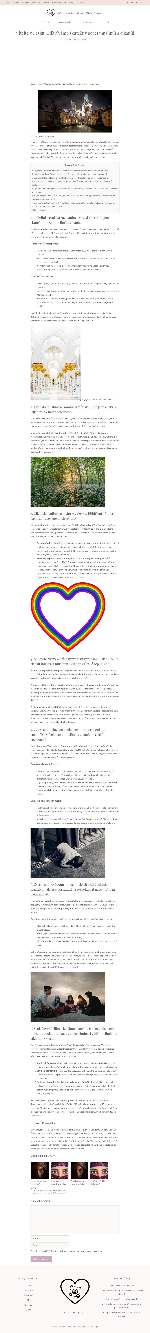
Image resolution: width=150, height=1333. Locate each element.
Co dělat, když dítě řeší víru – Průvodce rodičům (50, 1190)
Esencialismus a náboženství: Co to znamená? (49, 1193)
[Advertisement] (75, 58)
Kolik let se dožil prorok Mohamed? (122, 1299)
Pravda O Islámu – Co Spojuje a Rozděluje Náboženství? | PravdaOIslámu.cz (36, 3)
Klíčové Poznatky (39, 210)
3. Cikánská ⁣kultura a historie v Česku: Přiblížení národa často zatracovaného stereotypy (70, 178)
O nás (106, 22)
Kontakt (79, 3)
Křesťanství (68, 22)
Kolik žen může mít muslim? (122, 1285)
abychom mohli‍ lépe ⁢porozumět (54, 904)
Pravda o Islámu (80, 40)
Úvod (33, 84)
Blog (71, 3)
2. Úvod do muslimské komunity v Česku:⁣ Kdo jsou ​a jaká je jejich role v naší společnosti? (70, 174)
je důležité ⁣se (100, 901)
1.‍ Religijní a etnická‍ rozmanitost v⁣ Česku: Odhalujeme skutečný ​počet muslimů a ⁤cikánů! (70, 170)
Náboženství (88, 22)
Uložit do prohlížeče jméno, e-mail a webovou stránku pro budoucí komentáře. (68, 1251)
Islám (47, 22)
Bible (29, 1300)
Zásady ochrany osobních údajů (85, 1327)
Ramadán (29, 1290)
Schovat (81, 165)
